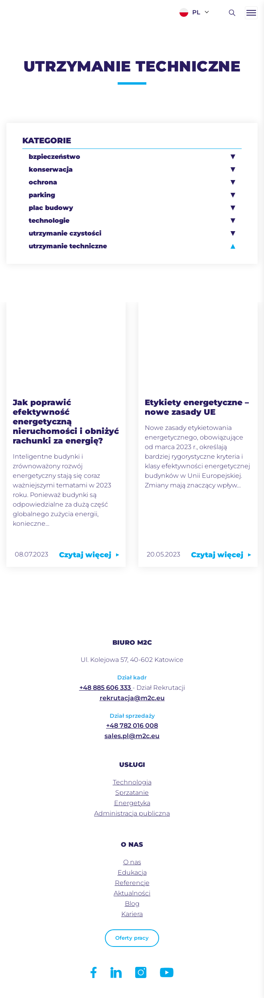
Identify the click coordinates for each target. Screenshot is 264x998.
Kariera (132, 914)
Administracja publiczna (132, 813)
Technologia (132, 782)
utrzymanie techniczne (68, 246)
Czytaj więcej (89, 554)
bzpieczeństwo (54, 156)
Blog (132, 903)
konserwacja (51, 169)
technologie (49, 220)
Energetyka (132, 803)
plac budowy (51, 208)
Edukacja (132, 872)
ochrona (43, 182)
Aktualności (132, 893)
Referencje (132, 883)
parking (42, 195)
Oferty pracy (132, 938)
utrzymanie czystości (65, 233)
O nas (132, 862)
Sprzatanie (132, 792)
